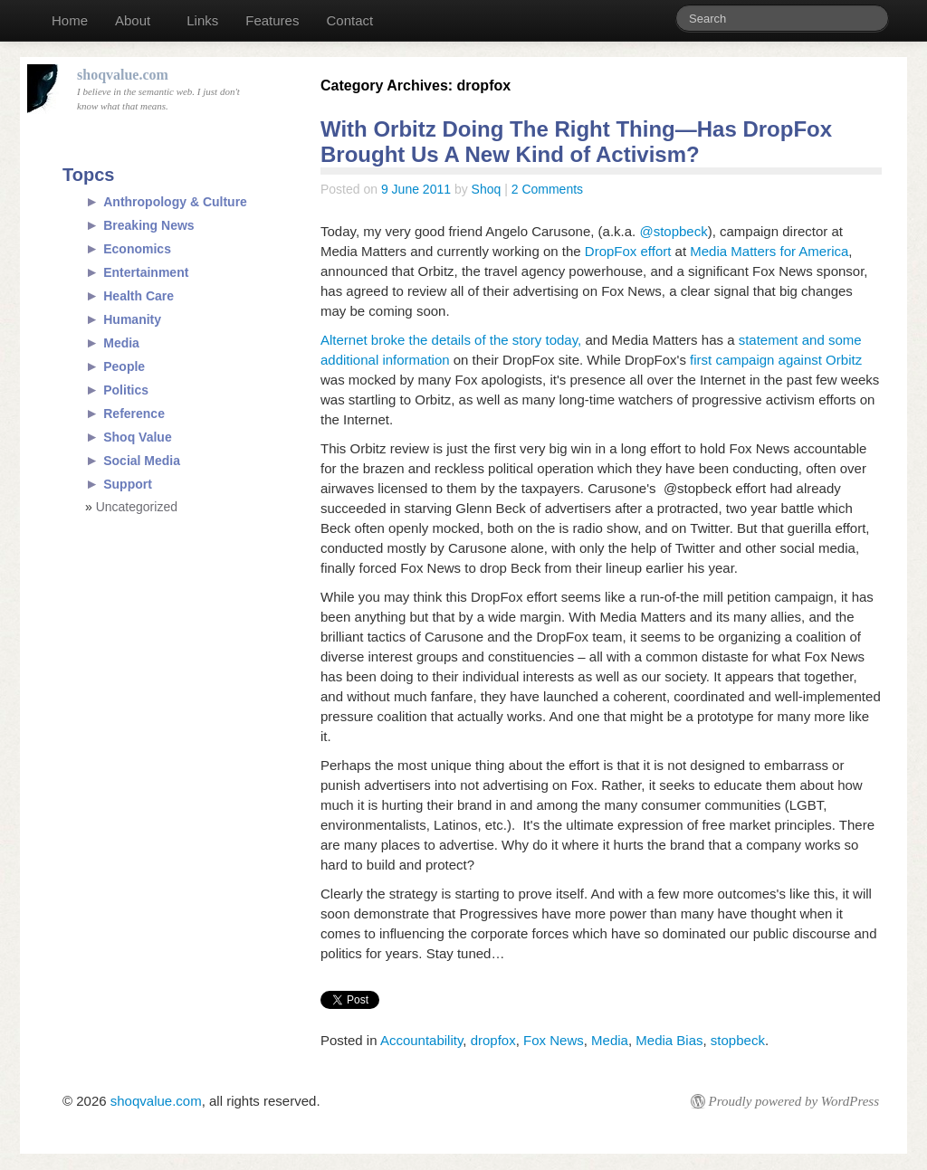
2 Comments (547, 189)
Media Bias (669, 1040)
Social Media (141, 460)
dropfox (493, 1040)
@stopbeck (673, 231)
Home (70, 20)
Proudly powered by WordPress (794, 1101)
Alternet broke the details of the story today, (452, 339)
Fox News (553, 1040)
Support (127, 484)
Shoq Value (137, 437)
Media (609, 1040)
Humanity (132, 319)
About (132, 20)
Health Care (138, 296)
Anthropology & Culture (175, 202)
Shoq (487, 189)
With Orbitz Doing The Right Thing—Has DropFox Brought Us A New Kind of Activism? (576, 141)
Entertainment (145, 272)
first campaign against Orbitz (776, 359)
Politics (125, 390)
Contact (349, 20)
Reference (134, 413)
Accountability (421, 1040)
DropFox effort (630, 251)
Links (202, 20)
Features (272, 20)
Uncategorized (136, 506)
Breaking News (148, 225)
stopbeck (738, 1040)
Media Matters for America (769, 251)
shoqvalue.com (156, 1100)
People (124, 366)
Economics (137, 249)
